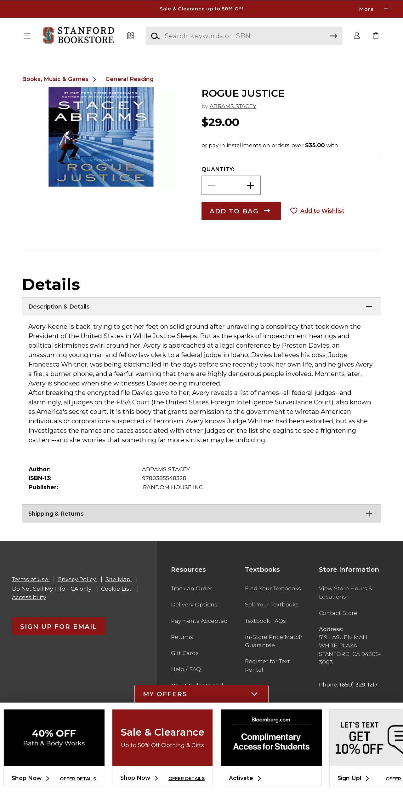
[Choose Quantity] (231, 185)
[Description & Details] (201, 305)
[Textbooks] (131, 36)
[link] (376, 36)
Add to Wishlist (322, 210)
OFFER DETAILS (78, 779)
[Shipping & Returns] (201, 512)
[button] (27, 36)
